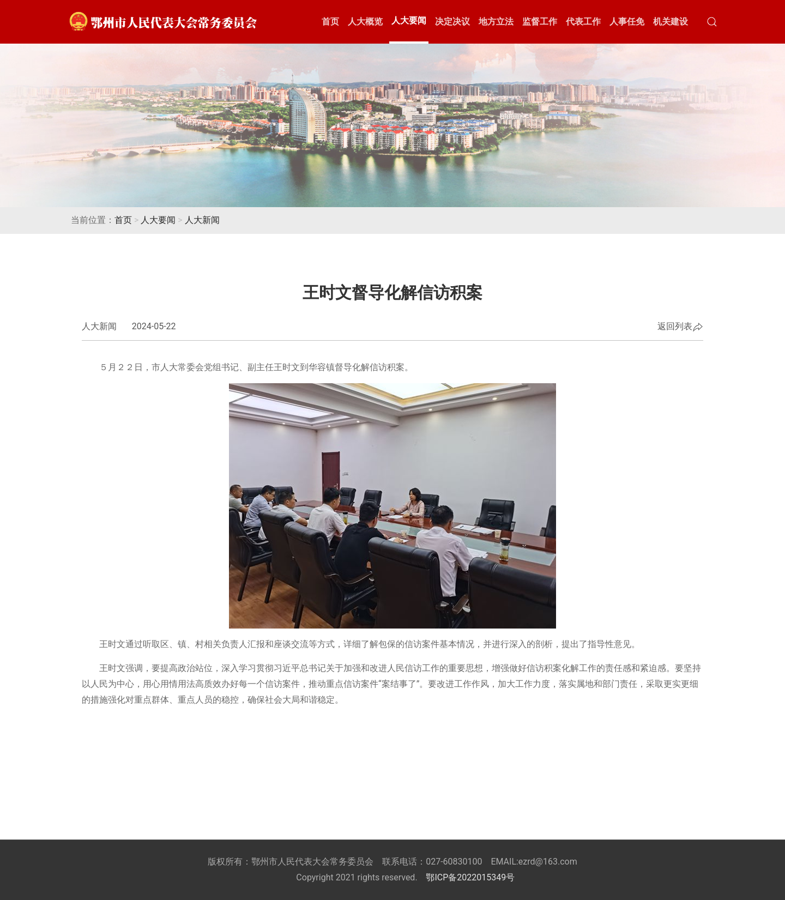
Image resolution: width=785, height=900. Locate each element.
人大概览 (365, 21)
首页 (330, 21)
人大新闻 (202, 220)
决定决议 (452, 21)
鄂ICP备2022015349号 (470, 877)
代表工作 (583, 21)
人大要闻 (408, 20)
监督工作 (539, 21)
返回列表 (680, 327)
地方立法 (496, 21)
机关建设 (670, 21)
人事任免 (626, 21)
